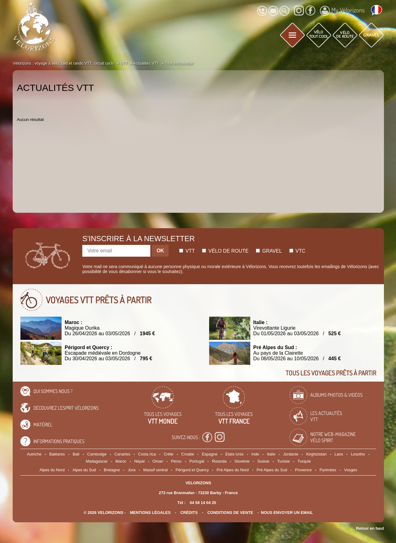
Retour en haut (370, 528)
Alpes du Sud (84, 470)
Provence (303, 470)
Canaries (122, 454)
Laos (338, 454)
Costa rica (147, 454)
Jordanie (290, 454)
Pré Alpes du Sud (271, 470)
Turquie (304, 461)
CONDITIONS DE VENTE (230, 512)
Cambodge (97, 454)
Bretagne (112, 470)
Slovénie (242, 461)
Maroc (121, 461)
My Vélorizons (342, 11)
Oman (158, 461)
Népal (139, 461)
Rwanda (219, 461)
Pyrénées (328, 470)
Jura (132, 470)
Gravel (269, 251)
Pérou (176, 461)
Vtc (297, 251)
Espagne (209, 454)
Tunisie (283, 461)
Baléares (57, 454)
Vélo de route (225, 251)
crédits (189, 512)
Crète (168, 454)
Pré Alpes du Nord (233, 470)
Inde (255, 454)
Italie (271, 454)
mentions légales (150, 512)
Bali (76, 454)
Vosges (350, 470)
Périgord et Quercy (192, 470)
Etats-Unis (234, 454)
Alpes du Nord (52, 470)
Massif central (155, 470)
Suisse (263, 461)
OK (160, 250)
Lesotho (358, 454)
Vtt (187, 251)
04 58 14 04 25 (203, 502)
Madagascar (96, 461)
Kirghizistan (316, 454)
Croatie (187, 454)
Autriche (34, 454)
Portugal (196, 461)
